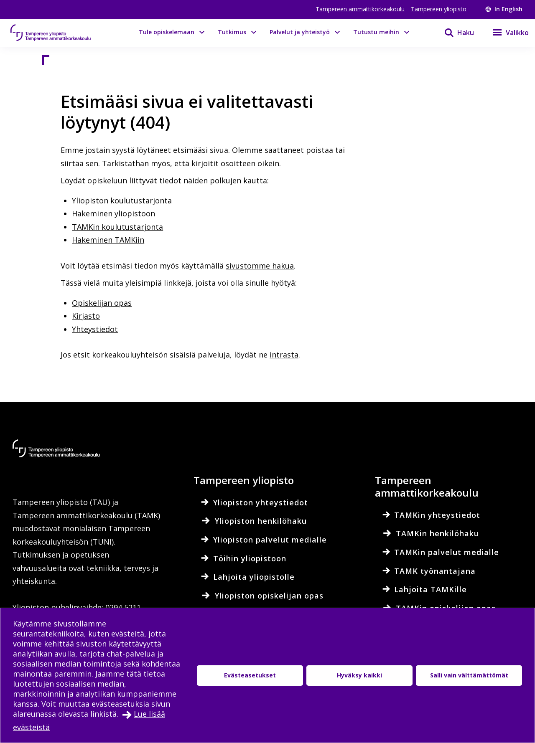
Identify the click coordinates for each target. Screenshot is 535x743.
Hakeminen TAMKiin (108, 240)
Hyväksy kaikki (359, 675)
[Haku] (454, 33)
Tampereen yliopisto (438, 9)
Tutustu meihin (376, 32)
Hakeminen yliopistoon (113, 213)
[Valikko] (505, 33)
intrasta (284, 355)
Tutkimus (232, 32)
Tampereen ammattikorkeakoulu (360, 9)
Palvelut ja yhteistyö (300, 32)
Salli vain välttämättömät (469, 675)
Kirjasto (86, 316)
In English (503, 9)
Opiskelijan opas (102, 303)
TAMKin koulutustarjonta (117, 227)
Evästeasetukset (250, 675)
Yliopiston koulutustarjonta (122, 200)
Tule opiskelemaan (166, 32)
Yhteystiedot (95, 329)
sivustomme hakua (260, 266)
